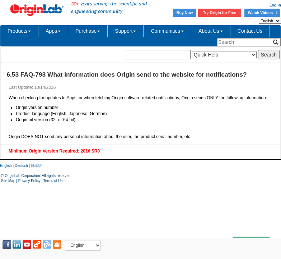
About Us (210, 31)
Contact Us (250, 31)
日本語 (36, 166)
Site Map (8, 181)
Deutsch (21, 166)
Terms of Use (54, 181)
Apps (53, 31)
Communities (167, 31)
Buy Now (185, 12)
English (6, 166)
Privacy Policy (29, 181)
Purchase (87, 31)
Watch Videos (262, 12)
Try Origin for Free (219, 12)
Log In (275, 5)
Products (19, 31)
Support (125, 31)
